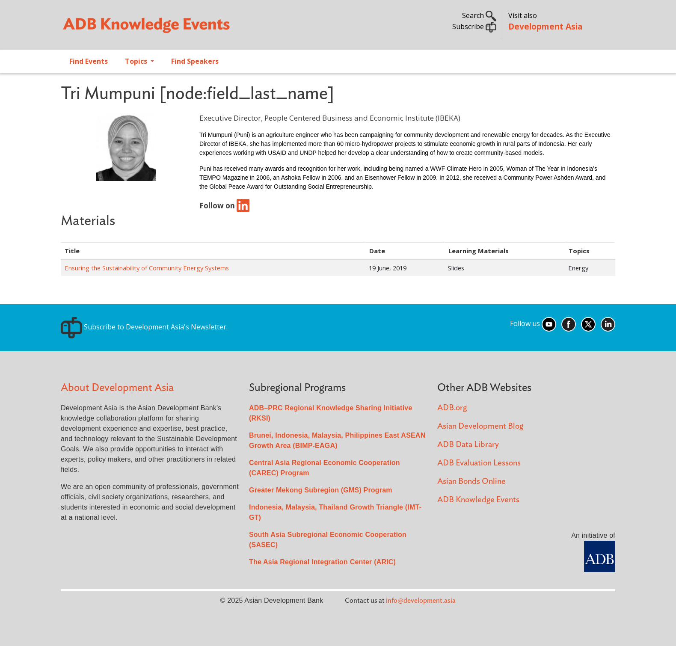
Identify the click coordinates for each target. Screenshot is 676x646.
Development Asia (545, 26)
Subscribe (474, 26)
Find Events (88, 61)
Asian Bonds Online (471, 481)
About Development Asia (117, 387)
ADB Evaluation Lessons (479, 463)
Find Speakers (195, 61)
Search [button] (479, 15)
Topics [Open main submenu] (137, 61)
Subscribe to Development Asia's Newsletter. (144, 327)
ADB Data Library (468, 445)
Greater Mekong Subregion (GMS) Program (320, 490)
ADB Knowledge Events (478, 500)
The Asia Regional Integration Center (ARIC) (322, 562)
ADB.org (452, 408)
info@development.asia (421, 600)
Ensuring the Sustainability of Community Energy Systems (147, 268)
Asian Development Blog (480, 426)
